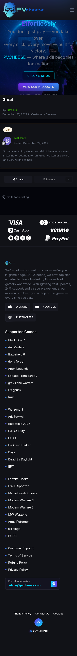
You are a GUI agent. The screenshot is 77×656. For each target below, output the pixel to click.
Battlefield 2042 (19, 423)
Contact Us (42, 613)
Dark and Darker (19, 445)
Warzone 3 (15, 409)
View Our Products (38, 87)
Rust (11, 397)
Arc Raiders (16, 347)
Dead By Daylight (20, 459)
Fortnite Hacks (18, 478)
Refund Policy (18, 562)
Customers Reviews (43, 114)
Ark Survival (16, 416)
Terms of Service (20, 555)
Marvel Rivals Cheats (22, 493)
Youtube (45, 306)
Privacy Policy (18, 569)
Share (18, 179)
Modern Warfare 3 (21, 500)
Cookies (58, 613)
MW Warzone (17, 514)
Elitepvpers (20, 317)
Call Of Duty (16, 430)
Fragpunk (14, 389)
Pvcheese (38, 631)
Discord (18, 306)
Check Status (38, 76)
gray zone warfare (20, 382)
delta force (16, 361)
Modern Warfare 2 (20, 507)
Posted (31, 143)
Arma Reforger (18, 521)
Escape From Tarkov (22, 375)
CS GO (12, 438)
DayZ (12, 452)
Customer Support (21, 548)
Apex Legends (18, 368)
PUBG (12, 535)
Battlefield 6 (16, 354)
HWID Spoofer (18, 486)
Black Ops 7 (16, 340)
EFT (11, 466)
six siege (14, 528)
